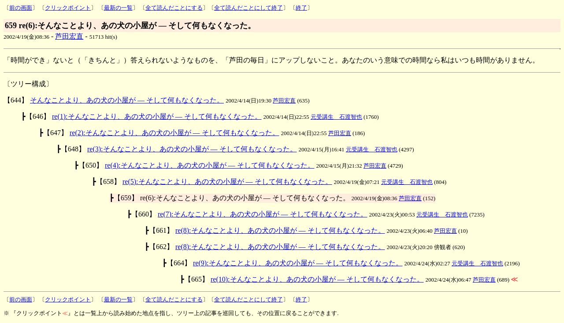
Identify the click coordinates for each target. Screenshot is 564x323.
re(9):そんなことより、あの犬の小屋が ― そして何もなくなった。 (298, 263)
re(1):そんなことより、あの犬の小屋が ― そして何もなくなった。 (157, 116)
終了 (301, 7)
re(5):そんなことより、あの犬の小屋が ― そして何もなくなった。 (227, 181)
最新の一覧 (118, 7)
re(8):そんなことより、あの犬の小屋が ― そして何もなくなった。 (280, 230)
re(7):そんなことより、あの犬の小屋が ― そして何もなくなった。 (262, 214)
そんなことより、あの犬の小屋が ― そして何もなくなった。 (127, 100)
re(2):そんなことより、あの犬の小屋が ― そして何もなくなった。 (174, 132)
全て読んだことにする (174, 7)
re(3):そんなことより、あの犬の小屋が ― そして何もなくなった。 (192, 149)
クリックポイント (68, 7)
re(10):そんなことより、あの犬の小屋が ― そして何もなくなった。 (317, 279)
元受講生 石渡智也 (336, 117)
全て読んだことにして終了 (248, 7)
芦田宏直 (69, 36)
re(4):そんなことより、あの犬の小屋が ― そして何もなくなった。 (210, 165)
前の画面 (20, 7)
